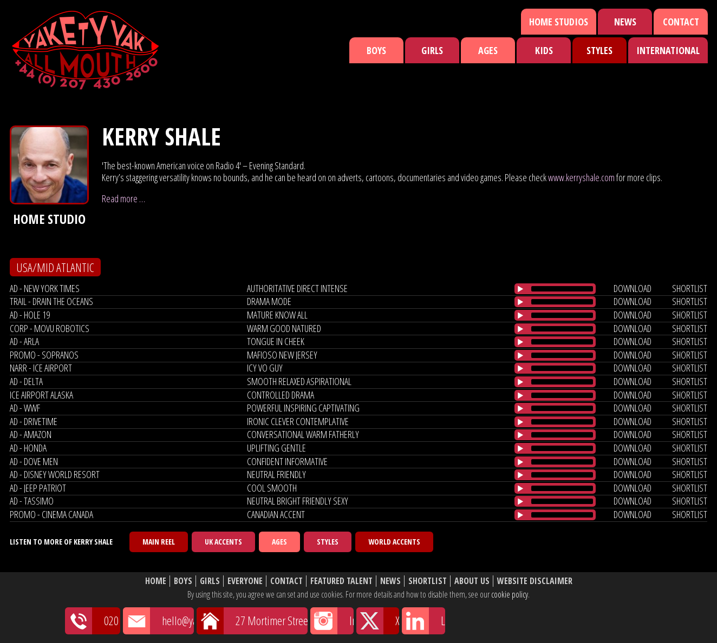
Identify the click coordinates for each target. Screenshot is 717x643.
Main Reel (158, 541)
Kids (544, 50)
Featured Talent (341, 581)
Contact (681, 21)
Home (155, 581)
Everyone (245, 581)
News (625, 21)
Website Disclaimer (534, 581)
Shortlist (427, 581)
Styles (599, 50)
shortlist (689, 288)
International (668, 50)
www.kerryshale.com (581, 177)
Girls (432, 50)
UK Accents (223, 541)
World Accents (394, 541)
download (632, 288)
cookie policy (509, 594)
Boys (376, 50)
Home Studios (558, 21)
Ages (488, 50)
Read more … (123, 198)
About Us (472, 581)
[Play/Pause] (520, 288)
